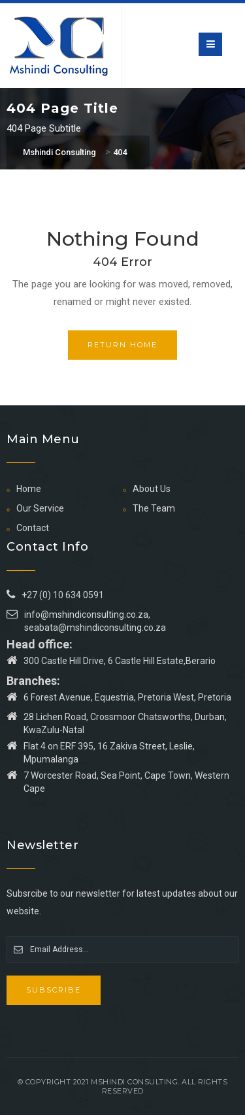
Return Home (122, 344)
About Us (152, 489)
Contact (32, 528)
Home (28, 489)
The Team (154, 508)
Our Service (40, 508)
